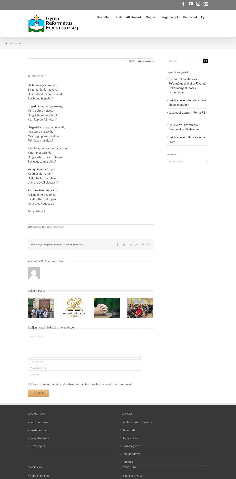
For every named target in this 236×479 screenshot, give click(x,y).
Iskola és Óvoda (132, 476)
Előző (131, 61)
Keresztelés (129, 430)
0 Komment (58, 227)
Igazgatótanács (39, 438)
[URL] (84, 374)
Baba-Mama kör (40, 476)
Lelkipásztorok (39, 422)
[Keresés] (185, 61)
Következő (144, 61)
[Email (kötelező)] (84, 368)
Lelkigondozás (131, 454)
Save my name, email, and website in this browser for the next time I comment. (82, 384)
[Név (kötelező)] (84, 361)
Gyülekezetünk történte (137, 422)
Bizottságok (37, 446)
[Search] (202, 17)
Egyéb (49, 227)
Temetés (127, 462)
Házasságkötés (131, 446)
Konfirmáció (130, 438)
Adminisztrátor (54, 261)
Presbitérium (38, 430)
